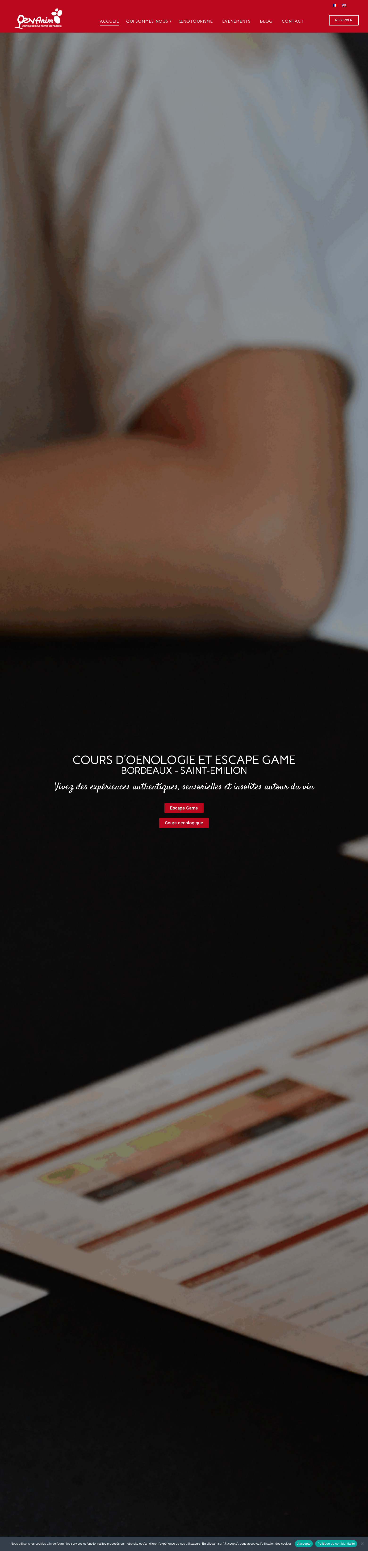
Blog (266, 21)
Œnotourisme (196, 21)
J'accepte (304, 1543)
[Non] (362, 1543)
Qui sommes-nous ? (148, 21)
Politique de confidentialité (336, 1543)
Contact (293, 21)
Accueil (109, 21)
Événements (236, 21)
